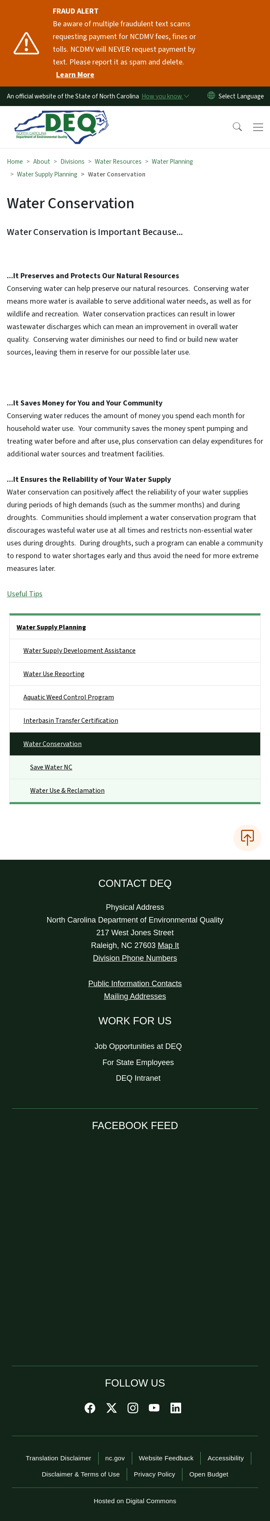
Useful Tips (25, 594)
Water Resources (118, 161)
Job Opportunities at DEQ (138, 1046)
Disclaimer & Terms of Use (81, 1474)
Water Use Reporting (54, 674)
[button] (232, 127)
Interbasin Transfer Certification (70, 720)
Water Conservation (52, 744)
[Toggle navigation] (258, 127)
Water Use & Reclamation (67, 790)
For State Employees (138, 1062)
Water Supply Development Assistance (79, 650)
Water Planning (172, 161)
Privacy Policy (154, 1474)
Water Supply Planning (47, 174)
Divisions (72, 161)
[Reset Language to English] (211, 96)
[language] (243, 96)
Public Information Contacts (135, 983)
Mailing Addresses (135, 996)
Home (15, 161)
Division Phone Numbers (135, 958)
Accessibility (225, 1458)
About (41, 161)
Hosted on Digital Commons (135, 1500)
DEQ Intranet (138, 1078)
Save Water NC (51, 767)
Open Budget (208, 1474)
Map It (168, 945)
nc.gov (115, 1458)
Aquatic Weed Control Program (68, 697)
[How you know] (165, 96)
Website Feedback (166, 1458)
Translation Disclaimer (58, 1458)
